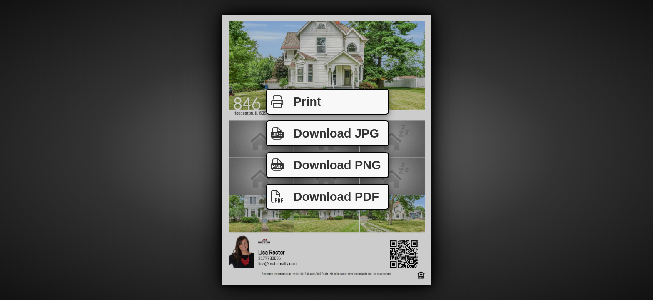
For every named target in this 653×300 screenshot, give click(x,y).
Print (294, 102)
